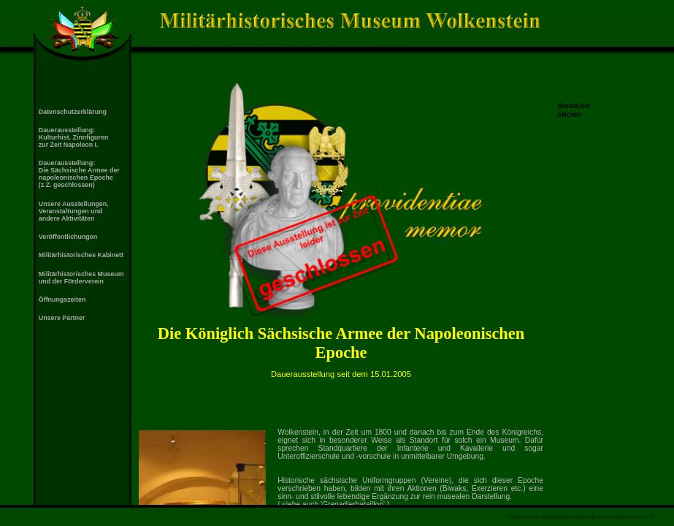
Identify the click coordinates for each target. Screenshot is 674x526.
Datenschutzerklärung (73, 111)
